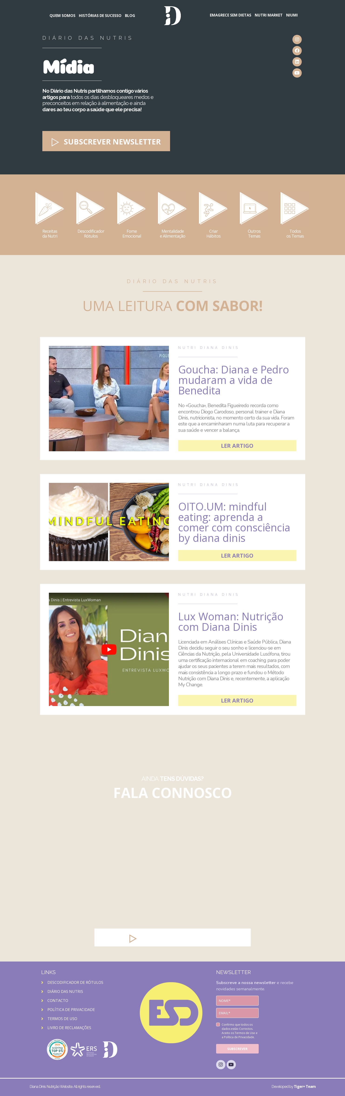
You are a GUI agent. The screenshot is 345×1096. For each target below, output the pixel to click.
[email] (237, 1013)
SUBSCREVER (237, 1049)
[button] (106, 141)
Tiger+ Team (305, 1086)
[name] (237, 1001)
